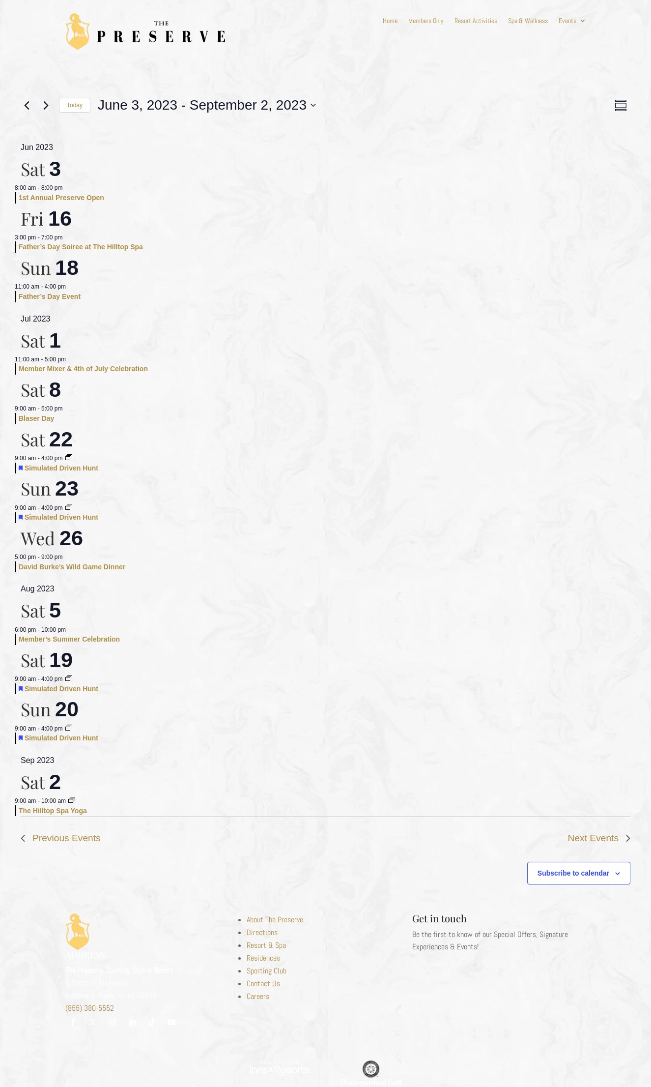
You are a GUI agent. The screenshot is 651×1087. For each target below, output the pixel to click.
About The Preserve (275, 919)
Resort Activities (475, 21)
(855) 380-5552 (89, 1008)
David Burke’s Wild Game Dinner (72, 567)
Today (75, 105)
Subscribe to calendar (573, 873)
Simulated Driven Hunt (61, 468)
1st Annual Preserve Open (61, 198)
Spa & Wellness (528, 21)
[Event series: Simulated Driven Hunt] (68, 458)
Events (567, 21)
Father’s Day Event (50, 296)
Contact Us (263, 983)
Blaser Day (36, 418)
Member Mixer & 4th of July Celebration (83, 369)
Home (390, 21)
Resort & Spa (266, 945)
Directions (262, 932)
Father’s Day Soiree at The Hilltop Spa (81, 247)
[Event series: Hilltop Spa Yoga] (71, 800)
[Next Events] (46, 105)
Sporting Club (266, 971)
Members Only (426, 21)
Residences (263, 958)
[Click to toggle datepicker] (207, 105)
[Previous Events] (26, 105)
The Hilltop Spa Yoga (53, 811)
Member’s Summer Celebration (69, 639)
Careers (258, 996)
